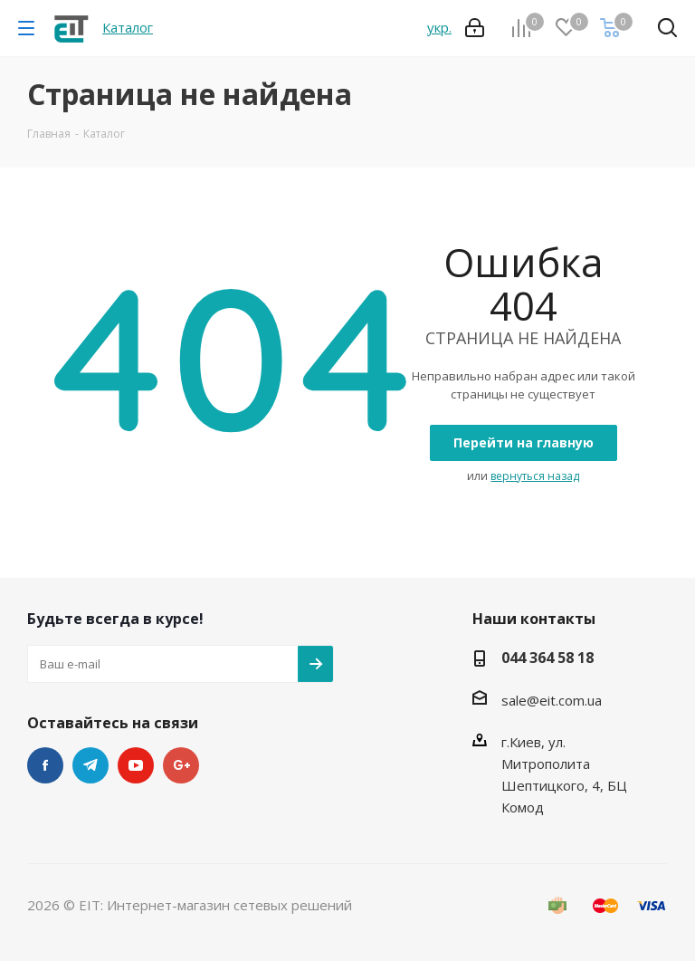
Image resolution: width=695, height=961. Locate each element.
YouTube (136, 765)
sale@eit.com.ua (551, 700)
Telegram (90, 765)
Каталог (127, 27)
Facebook (45, 765)
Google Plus (181, 765)
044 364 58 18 (547, 658)
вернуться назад (534, 476)
